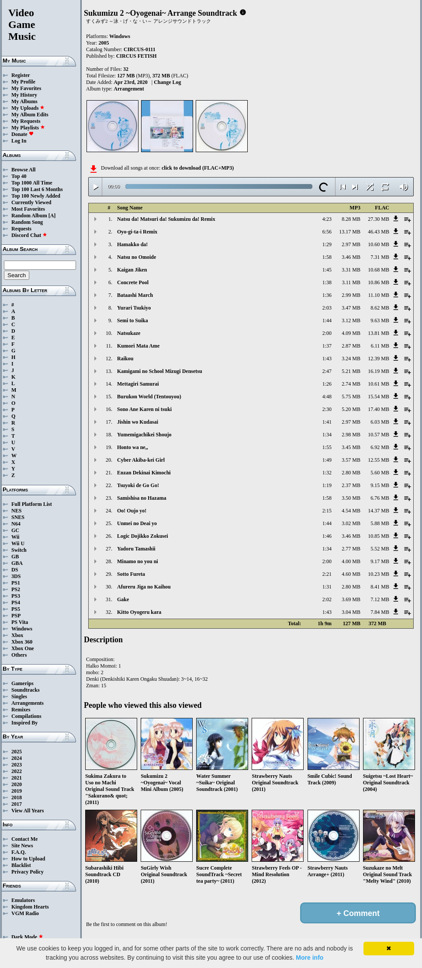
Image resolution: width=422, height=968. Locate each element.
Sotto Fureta (131, 574)
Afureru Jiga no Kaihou (144, 587)
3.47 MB (351, 308)
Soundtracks (25, 690)
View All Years (27, 811)
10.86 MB (378, 282)
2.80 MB (351, 473)
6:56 (327, 232)
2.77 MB (351, 549)
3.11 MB (351, 282)
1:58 (327, 257)
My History (24, 95)
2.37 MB (351, 485)
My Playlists (28, 128)
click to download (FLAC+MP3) (198, 168)
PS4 (15, 602)
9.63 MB (379, 320)
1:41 (327, 422)
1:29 (327, 244)
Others (19, 655)
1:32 (327, 473)
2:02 (327, 599)
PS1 (15, 583)
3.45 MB (351, 447)
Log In (18, 141)
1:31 (327, 587)
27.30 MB (378, 219)
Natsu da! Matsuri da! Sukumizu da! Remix (166, 219)
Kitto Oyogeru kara (139, 612)
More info (309, 957)
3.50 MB (351, 498)
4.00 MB (351, 561)
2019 (16, 791)
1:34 (327, 435)
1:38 (327, 282)
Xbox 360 (21, 642)
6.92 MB (379, 447)
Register (20, 75)
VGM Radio (25, 913)
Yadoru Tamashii (136, 549)
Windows (21, 629)
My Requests (25, 121)
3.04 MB (351, 612)
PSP (16, 616)
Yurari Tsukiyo (134, 308)
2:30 (327, 409)
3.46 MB (351, 257)
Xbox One (22, 648)
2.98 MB (351, 435)
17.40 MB (378, 409)
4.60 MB (351, 574)
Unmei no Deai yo (137, 523)
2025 (16, 752)
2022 (16, 771)
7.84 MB (379, 612)
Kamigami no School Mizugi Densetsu (159, 371)
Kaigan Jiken (132, 270)
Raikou (125, 358)
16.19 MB (378, 371)
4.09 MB (351, 333)
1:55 (327, 447)
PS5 (15, 609)
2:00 (327, 333)
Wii (15, 537)
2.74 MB (351, 384)
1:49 (327, 460)
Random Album (29, 215)
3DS (16, 576)
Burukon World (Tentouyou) (149, 396)
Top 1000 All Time (31, 183)
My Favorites (26, 88)
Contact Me (24, 839)
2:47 (327, 371)
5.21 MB (351, 371)
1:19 (327, 485)
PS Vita (19, 622)
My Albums (24, 101)
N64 (16, 524)
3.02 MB (351, 523)
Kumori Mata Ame (138, 346)
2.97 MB (351, 244)
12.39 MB (378, 358)
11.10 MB (378, 295)
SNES (17, 517)
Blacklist (21, 865)
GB (15, 557)
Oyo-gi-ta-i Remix (137, 232)
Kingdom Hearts (30, 907)
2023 (16, 765)
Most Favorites (28, 209)
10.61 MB (378, 384)
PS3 (15, 596)
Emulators (23, 900)
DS (14, 570)
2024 (16, 758)
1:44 (327, 320)
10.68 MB (378, 270)
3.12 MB (351, 320)
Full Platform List (31, 504)
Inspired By (24, 723)
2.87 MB (351, 346)
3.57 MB (351, 460)
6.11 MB (380, 346)
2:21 (327, 574)
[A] (52, 215)
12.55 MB (378, 460)
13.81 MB (378, 333)
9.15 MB (379, 485)
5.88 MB (379, 523)
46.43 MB (378, 232)
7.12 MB (379, 599)
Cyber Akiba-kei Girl (141, 460)
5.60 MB (379, 473)
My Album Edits (29, 114)
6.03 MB (379, 422)
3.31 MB (351, 270)
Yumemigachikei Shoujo (144, 435)
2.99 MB (351, 295)
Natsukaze (128, 333)
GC (15, 530)
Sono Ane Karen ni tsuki (144, 409)
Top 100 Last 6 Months (37, 189)
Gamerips (22, 683)
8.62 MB (379, 308)
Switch (19, 550)
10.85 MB (378, 536)
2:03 (327, 308)
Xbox (17, 635)
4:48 (327, 396)
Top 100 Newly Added (35, 196)
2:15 (327, 511)
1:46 (327, 536)
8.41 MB (379, 587)
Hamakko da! (132, 244)
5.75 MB (351, 396)
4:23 (327, 219)
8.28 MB (351, 219)
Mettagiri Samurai (138, 384)
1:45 (327, 270)
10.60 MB (378, 244)
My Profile (23, 82)
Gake (123, 599)
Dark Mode (27, 937)
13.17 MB (349, 232)
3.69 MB (351, 599)
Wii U (17, 543)
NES (16, 511)
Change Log (167, 82)
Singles (19, 696)
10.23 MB (378, 574)
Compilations (26, 716)
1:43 (327, 358)
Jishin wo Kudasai (137, 422)
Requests (21, 229)
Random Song (27, 222)
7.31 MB (379, 257)
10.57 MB (378, 435)
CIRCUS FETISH (136, 56)
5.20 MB (351, 409)
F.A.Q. (18, 852)
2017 (16, 804)
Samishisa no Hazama (141, 498)
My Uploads (28, 108)
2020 (16, 784)
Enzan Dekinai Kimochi (144, 473)
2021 (16, 778)
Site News (22, 846)
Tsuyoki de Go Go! (138, 485)
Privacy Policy (27, 872)
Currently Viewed (31, 202)
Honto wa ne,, (132, 447)
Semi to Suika (132, 320)
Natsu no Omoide (136, 257)
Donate (22, 134)
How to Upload (28, 859)
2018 (16, 797)
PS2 (15, 589)
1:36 (327, 295)
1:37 (327, 346)
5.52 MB (379, 549)
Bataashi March (135, 295)
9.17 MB (379, 561)
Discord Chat (29, 235)
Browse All (23, 170)
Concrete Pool (133, 282)
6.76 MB (379, 498)
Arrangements (27, 703)
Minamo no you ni (137, 561)
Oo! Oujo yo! (131, 511)
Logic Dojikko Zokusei (142, 536)
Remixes (20, 710)
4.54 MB (351, 511)
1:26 (327, 384)
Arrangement (129, 89)
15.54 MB (378, 396)
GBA (17, 563)
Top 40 (19, 176)
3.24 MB (351, 358)
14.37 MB (378, 511)
